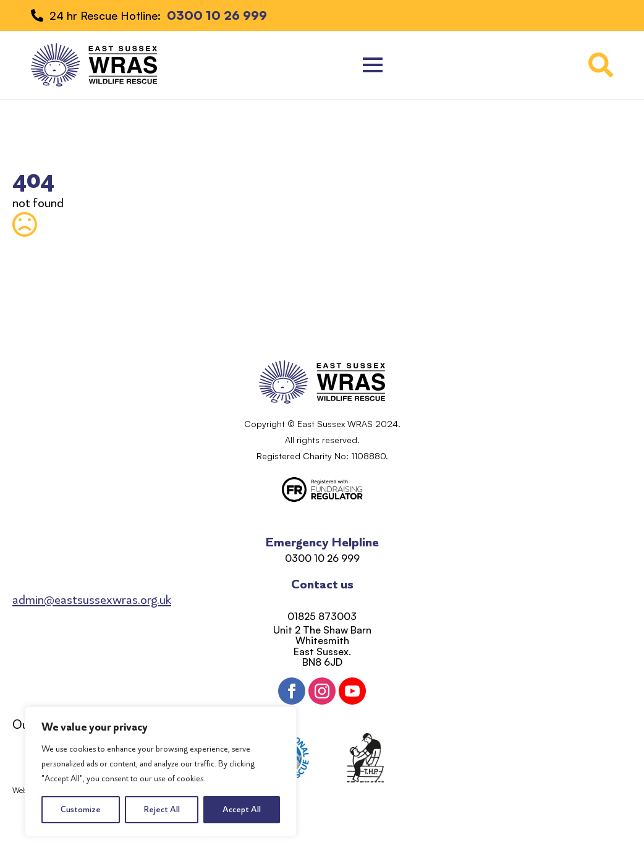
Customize (81, 809)
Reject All (162, 809)
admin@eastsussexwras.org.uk (91, 600)
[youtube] (352, 691)
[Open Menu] (373, 65)
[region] (161, 771)
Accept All (241, 809)
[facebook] (291, 691)
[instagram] (322, 691)
